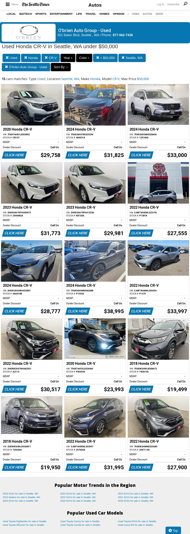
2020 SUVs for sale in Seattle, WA (20, 500)
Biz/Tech (25, 13)
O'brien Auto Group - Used (26, 67)
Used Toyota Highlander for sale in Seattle (24, 521)
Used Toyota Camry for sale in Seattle (79, 521)
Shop (159, 13)
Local (11, 13)
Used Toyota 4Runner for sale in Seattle (23, 525)
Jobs (135, 13)
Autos (95, 5)
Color (84, 58)
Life (79, 13)
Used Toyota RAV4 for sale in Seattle (137, 521)
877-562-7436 (123, 35)
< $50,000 (105, 58)
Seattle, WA (131, 58)
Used (11, 58)
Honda (31, 58)
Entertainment (61, 13)
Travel (90, 13)
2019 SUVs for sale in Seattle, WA (78, 500)
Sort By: (61, 67)
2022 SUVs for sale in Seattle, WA (78, 497)
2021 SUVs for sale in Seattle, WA (135, 497)
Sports (40, 13)
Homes (104, 13)
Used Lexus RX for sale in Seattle (135, 525)
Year (68, 58)
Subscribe (173, 4)
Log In (160, 4)
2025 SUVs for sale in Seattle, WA (20, 493)
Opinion (118, 13)
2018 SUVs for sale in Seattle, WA (135, 500)
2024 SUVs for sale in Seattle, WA (78, 493)
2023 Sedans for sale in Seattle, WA (21, 497)
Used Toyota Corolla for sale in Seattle (80, 525)
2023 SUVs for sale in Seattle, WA (135, 493)
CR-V (51, 58)
